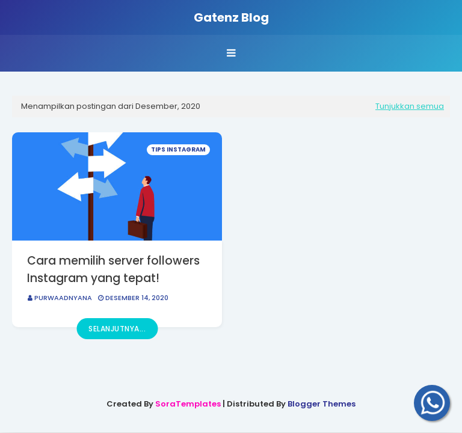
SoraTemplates (188, 404)
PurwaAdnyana (63, 297)
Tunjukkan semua (409, 106)
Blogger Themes (322, 404)
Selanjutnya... (117, 329)
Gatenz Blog (231, 17)
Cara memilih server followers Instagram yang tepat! (113, 269)
